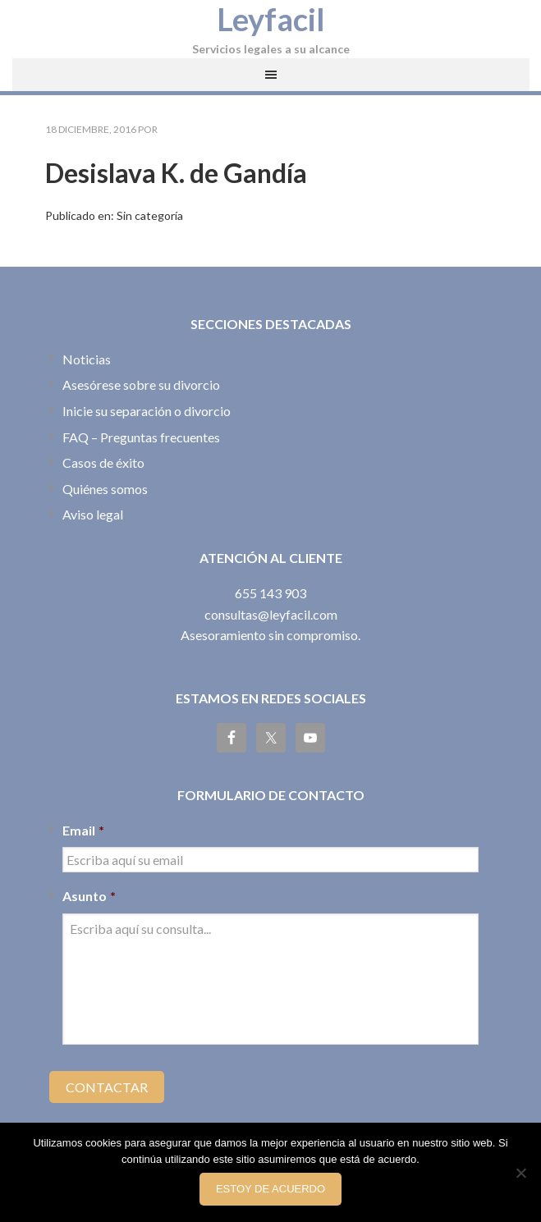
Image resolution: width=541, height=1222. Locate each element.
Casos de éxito (103, 462)
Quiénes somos (105, 489)
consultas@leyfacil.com (270, 614)
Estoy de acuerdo (270, 1189)
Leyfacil (271, 19)
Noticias (86, 359)
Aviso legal (92, 514)
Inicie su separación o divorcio (146, 411)
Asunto (89, 896)
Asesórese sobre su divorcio (141, 384)
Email (83, 830)
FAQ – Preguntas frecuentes (141, 437)
